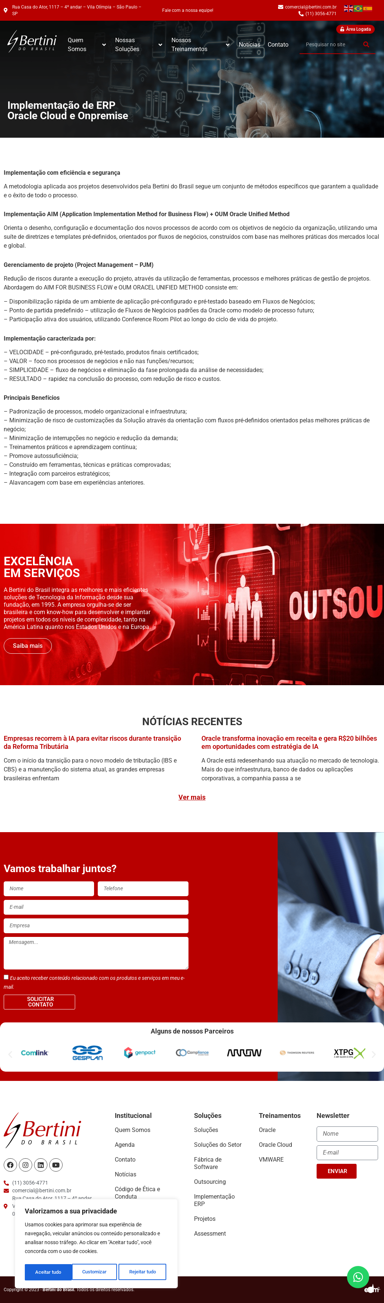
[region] (96, 1245)
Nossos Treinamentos (200, 45)
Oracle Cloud (275, 1144)
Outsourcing (210, 1181)
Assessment (210, 1233)
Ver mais (192, 797)
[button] (10, 1054)
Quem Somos (87, 45)
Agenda (125, 1144)
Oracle (267, 1129)
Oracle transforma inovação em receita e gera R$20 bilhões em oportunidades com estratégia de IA (289, 742)
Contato (278, 44)
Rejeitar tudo (95, 1272)
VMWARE (271, 1159)
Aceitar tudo (144, 1272)
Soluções (206, 1129)
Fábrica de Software (207, 1163)
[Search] (366, 44)
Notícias (249, 44)
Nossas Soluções (138, 45)
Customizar (46, 1272)
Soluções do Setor (217, 1144)
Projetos (205, 1218)
